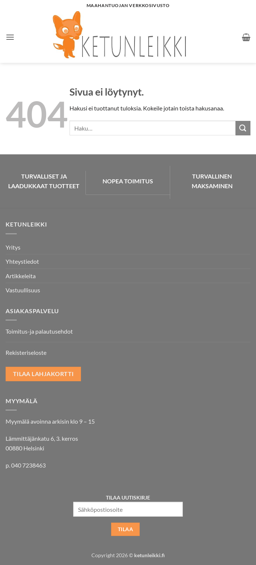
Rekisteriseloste (26, 352)
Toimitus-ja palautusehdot (39, 331)
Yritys (13, 247)
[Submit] (243, 128)
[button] (10, 37)
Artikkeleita (21, 275)
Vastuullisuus (23, 289)
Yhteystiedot (22, 261)
